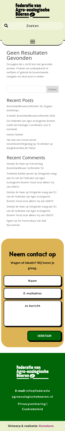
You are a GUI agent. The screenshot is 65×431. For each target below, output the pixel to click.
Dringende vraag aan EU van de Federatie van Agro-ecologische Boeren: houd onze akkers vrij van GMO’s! (32, 196)
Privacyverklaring (32, 404)
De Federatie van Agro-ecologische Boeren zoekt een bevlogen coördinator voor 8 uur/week (31, 125)
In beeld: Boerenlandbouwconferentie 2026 (31, 115)
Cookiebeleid (32, 409)
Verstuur (44, 336)
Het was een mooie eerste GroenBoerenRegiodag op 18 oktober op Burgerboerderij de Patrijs (30, 144)
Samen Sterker (15, 134)
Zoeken (52, 89)
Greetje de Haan (16, 163)
